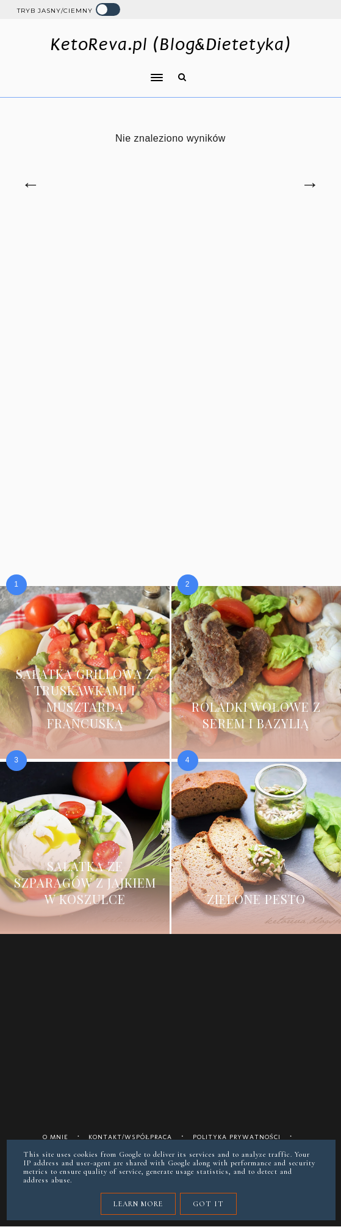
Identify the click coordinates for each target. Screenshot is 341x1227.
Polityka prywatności (237, 1137)
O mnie (55, 1137)
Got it (208, 1204)
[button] (86, 69)
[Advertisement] (170, 326)
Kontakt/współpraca (130, 1137)
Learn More (138, 1204)
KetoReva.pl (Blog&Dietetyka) (170, 44)
